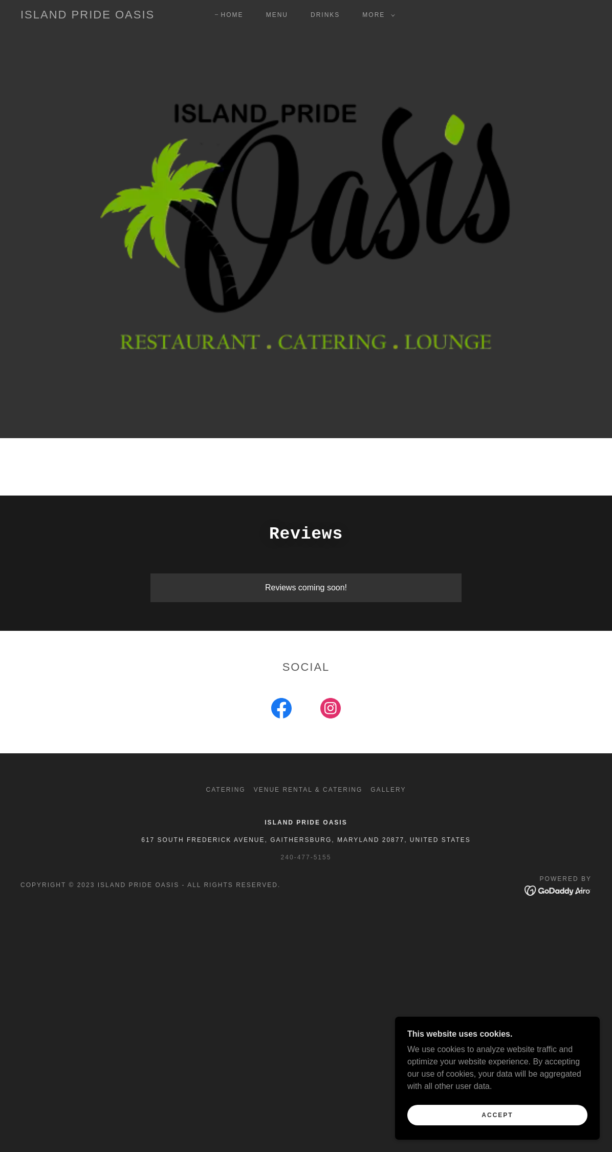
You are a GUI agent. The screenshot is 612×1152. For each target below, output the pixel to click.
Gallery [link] (388, 789)
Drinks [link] (325, 14)
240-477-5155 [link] (306, 857)
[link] (87, 15)
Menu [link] (277, 14)
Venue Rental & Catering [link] (308, 789)
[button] (376, 15)
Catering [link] (226, 789)
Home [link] (232, 14)
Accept (497, 1115)
